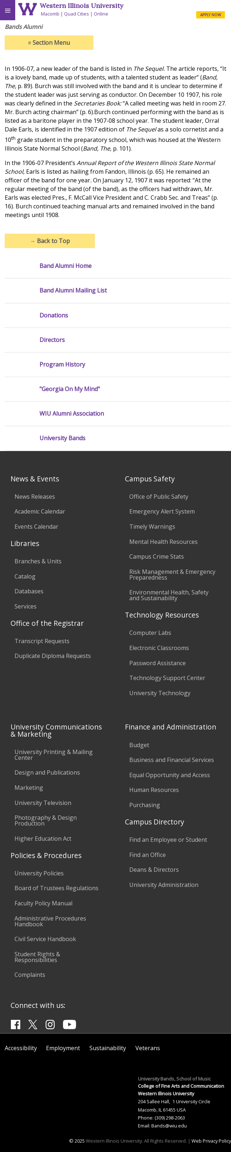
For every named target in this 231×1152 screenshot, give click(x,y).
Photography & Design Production (45, 820)
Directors (52, 340)
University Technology (159, 693)
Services (25, 606)
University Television (42, 803)
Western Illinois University (81, 5)
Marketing (28, 788)
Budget (139, 745)
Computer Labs (150, 633)
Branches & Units (38, 561)
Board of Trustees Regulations (56, 888)
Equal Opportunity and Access (169, 775)
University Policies (39, 873)
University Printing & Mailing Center (53, 755)
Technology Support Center (167, 678)
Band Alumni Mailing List (73, 290)
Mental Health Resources (163, 542)
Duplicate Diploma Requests (52, 656)
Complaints (29, 975)
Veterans (147, 1048)
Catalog (24, 576)
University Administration (163, 885)
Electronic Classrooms (159, 648)
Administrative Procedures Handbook (50, 921)
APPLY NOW (210, 14)
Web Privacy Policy (211, 1141)
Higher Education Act (42, 839)
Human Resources (154, 790)
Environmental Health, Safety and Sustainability (169, 595)
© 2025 (77, 1141)
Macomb (50, 13)
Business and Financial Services (171, 760)
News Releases (34, 497)
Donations (53, 315)
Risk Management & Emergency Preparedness (172, 574)
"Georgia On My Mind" (69, 389)
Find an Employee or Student (168, 840)
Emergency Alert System (162, 511)
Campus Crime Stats (156, 556)
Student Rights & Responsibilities (37, 957)
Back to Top (50, 241)
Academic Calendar (39, 511)
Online (101, 13)
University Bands (62, 438)
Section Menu (49, 43)
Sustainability (107, 1048)
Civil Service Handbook (45, 939)
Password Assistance (157, 663)
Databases (28, 591)
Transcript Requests (42, 641)
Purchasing (144, 805)
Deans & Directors (154, 870)
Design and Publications (47, 772)
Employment (63, 1048)
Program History (62, 364)
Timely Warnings (152, 526)
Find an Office (147, 855)
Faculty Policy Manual (43, 903)
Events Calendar (36, 526)
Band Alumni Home (65, 266)
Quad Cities (76, 13)
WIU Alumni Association (71, 413)
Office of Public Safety (158, 497)
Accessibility (21, 1048)
